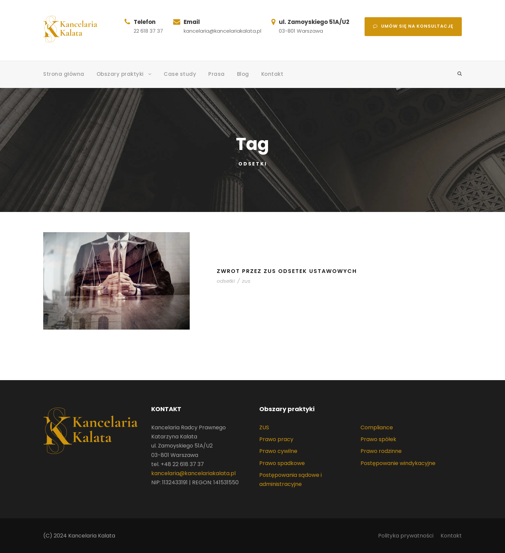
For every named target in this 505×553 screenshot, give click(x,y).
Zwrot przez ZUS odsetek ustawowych (287, 271)
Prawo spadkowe (282, 463)
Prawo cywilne (278, 451)
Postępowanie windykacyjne (398, 463)
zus (246, 280)
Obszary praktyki (120, 74)
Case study (180, 74)
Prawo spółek (378, 439)
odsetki (226, 280)
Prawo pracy (276, 439)
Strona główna (63, 74)
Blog (243, 74)
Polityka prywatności (405, 536)
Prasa (216, 74)
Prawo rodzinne (381, 451)
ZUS (264, 427)
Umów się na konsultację (413, 26)
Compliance (377, 427)
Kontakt (272, 74)
